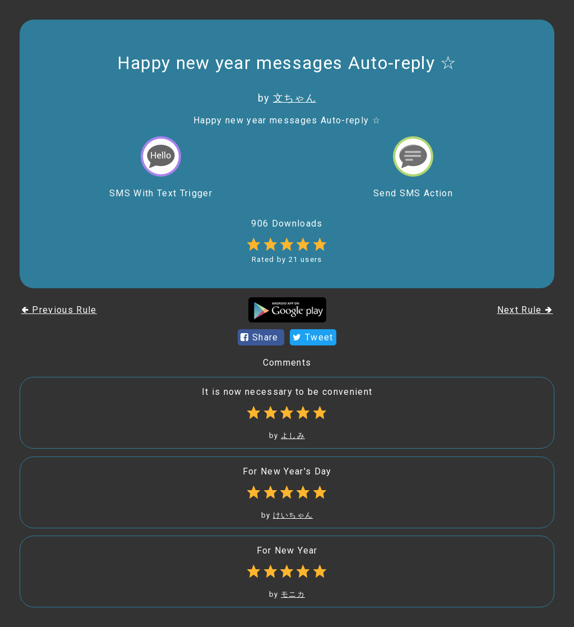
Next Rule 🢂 (525, 310)
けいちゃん (293, 515)
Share (260, 337)
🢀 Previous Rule (59, 310)
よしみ (293, 435)
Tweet (313, 337)
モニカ (293, 594)
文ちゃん (294, 98)
